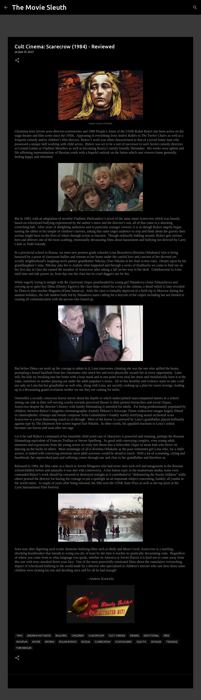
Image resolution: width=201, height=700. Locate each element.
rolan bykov (68, 641)
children (78, 635)
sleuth (141, 641)
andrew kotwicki (39, 635)
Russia (85, 641)
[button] (17, 60)
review (49, 641)
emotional (151, 635)
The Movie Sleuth (39, 7)
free (166, 635)
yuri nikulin (23, 648)
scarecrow (102, 641)
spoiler (156, 641)
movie (36, 641)
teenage (171, 641)
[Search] (195, 7)
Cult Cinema (117, 635)
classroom (96, 635)
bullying (61, 635)
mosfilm (21, 641)
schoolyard (123, 641)
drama (134, 635)
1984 (19, 635)
